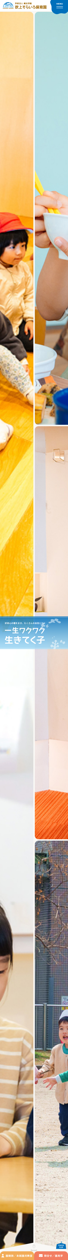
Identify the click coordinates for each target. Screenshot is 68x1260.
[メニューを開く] (59, 7)
